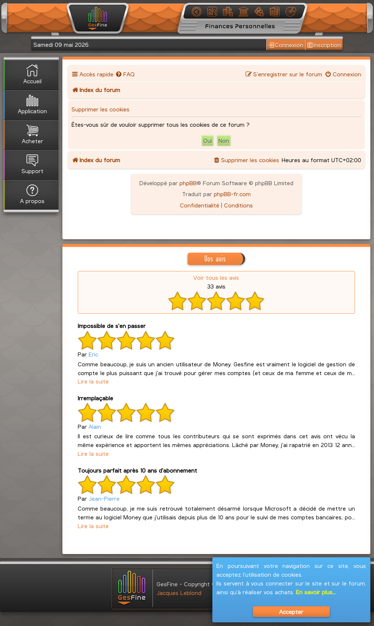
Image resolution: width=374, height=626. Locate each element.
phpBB (188, 182)
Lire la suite (93, 381)
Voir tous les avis (216, 277)
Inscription (324, 45)
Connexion (286, 45)
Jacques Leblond (179, 592)
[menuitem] (125, 73)
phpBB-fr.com (232, 193)
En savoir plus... (316, 591)
